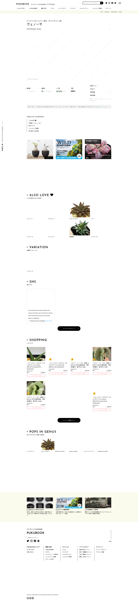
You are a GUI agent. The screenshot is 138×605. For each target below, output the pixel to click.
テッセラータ (30, 236)
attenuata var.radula (103, 452)
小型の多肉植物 (50, 550)
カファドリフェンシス (89, 452)
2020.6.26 (47, 321)
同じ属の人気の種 (33, 131)
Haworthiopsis (114, 11)
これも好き (32, 120)
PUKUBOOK (25, 4)
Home (101, 11)
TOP (110, 537)
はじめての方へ (21, 8)
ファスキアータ (30, 452)
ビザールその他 (50, 559)
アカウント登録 (100, 552)
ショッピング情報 (97, 8)
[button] (101, 3)
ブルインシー (30, 218)
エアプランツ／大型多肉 (52, 555)
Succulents (107, 11)
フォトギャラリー (84, 8)
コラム (52, 8)
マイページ (108, 8)
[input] (91, 3)
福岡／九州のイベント (85, 557)
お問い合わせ (30, 552)
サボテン (48, 552)
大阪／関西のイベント (85, 555)
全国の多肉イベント (84, 550)
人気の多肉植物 (33, 8)
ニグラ (92, 218)
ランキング (73, 8)
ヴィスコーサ (51, 236)
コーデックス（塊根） (51, 557)
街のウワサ (32, 126)
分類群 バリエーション (35, 123)
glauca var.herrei (73, 452)
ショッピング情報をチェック (69, 420)
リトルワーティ (94, 236)
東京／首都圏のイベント (85, 552)
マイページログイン (101, 550)
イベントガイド (62, 8)
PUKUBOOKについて (33, 547)
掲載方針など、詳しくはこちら (101, 106)
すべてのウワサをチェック (69, 328)
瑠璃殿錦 (71, 236)
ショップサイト (35, 376)
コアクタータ (51, 218)
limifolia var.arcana (59, 452)
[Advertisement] (69, 176)
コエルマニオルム (73, 218)
